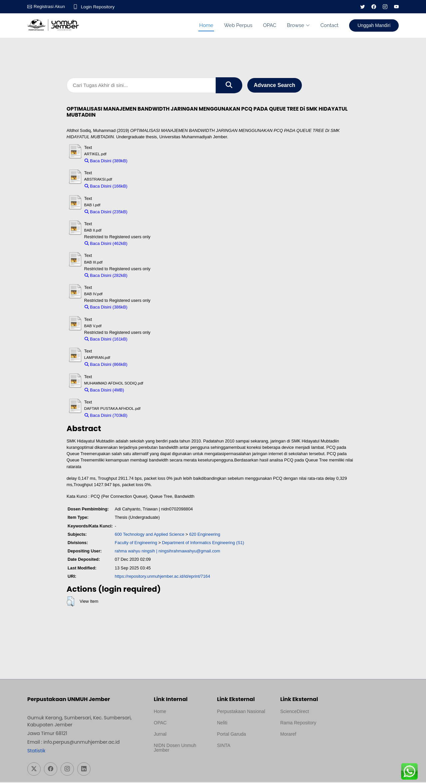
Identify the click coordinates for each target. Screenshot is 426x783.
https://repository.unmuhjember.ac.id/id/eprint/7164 (162, 577)
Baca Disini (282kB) (106, 276)
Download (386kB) (147, 308)
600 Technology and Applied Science (149, 535)
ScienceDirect (294, 712)
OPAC (269, 25)
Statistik (36, 751)
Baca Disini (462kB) (106, 244)
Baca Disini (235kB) (106, 212)
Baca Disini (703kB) (106, 416)
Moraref (288, 735)
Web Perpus (238, 25)
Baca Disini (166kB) (106, 187)
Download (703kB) (147, 416)
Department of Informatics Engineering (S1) (203, 543)
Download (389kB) (147, 161)
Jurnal (160, 735)
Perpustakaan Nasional (241, 712)
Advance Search (275, 86)
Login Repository (99, 6)
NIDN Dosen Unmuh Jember (175, 748)
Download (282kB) (147, 276)
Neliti (222, 723)
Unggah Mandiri (373, 25)
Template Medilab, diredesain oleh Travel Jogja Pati (240, 762)
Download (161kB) (147, 340)
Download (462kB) (147, 244)
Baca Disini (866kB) (106, 365)
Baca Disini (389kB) (106, 161)
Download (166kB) (147, 187)
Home (206, 25)
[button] (70, 603)
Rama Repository (298, 723)
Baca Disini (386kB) (106, 308)
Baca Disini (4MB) (104, 391)
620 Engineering (204, 535)
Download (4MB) (143, 391)
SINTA (223, 746)
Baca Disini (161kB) (106, 340)
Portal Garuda (231, 735)
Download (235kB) (147, 212)
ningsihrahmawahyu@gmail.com (189, 551)
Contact (329, 25)
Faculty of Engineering (136, 543)
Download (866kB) (147, 365)
